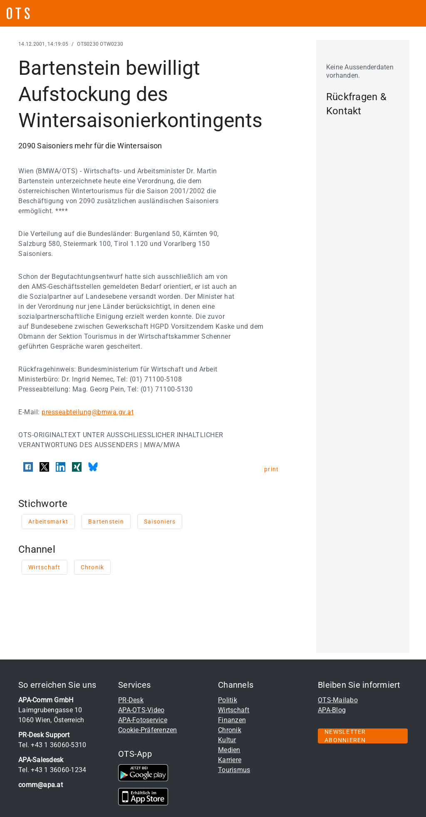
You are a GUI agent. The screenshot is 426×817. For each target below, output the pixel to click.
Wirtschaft (234, 710)
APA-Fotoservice (142, 720)
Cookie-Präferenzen (147, 730)
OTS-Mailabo (338, 700)
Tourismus (234, 770)
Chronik (229, 730)
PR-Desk (131, 700)
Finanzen (232, 720)
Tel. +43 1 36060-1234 (52, 770)
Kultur (227, 740)
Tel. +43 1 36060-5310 (52, 745)
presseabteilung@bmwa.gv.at (88, 412)
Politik (227, 700)
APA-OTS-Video (141, 710)
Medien (229, 750)
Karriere (229, 760)
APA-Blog (332, 710)
